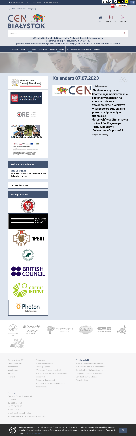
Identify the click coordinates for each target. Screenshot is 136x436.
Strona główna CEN (16, 360)
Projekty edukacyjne (44, 363)
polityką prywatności (33, 433)
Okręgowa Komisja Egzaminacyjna (89, 373)
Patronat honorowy (19, 185)
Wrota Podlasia (82, 380)
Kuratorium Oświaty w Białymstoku (90, 366)
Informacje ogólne (57, 50)
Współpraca (13, 370)
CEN (100, 19)
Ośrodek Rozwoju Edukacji (86, 377)
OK (123, 430)
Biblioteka (111, 19)
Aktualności (13, 49)
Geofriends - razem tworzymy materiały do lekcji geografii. (28, 173)
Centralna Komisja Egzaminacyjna (89, 370)
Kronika (11, 373)
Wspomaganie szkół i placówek (48, 370)
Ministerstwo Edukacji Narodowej (89, 363)
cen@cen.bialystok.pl (53, 2)
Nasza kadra (13, 366)
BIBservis (122, 19)
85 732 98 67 (37, 2)
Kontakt (97, 49)
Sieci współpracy (43, 366)
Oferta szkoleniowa (29, 50)
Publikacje (43, 49)
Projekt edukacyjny (110, 112)
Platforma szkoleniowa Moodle (79, 49)
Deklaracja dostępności (45, 380)
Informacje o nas (15, 363)
